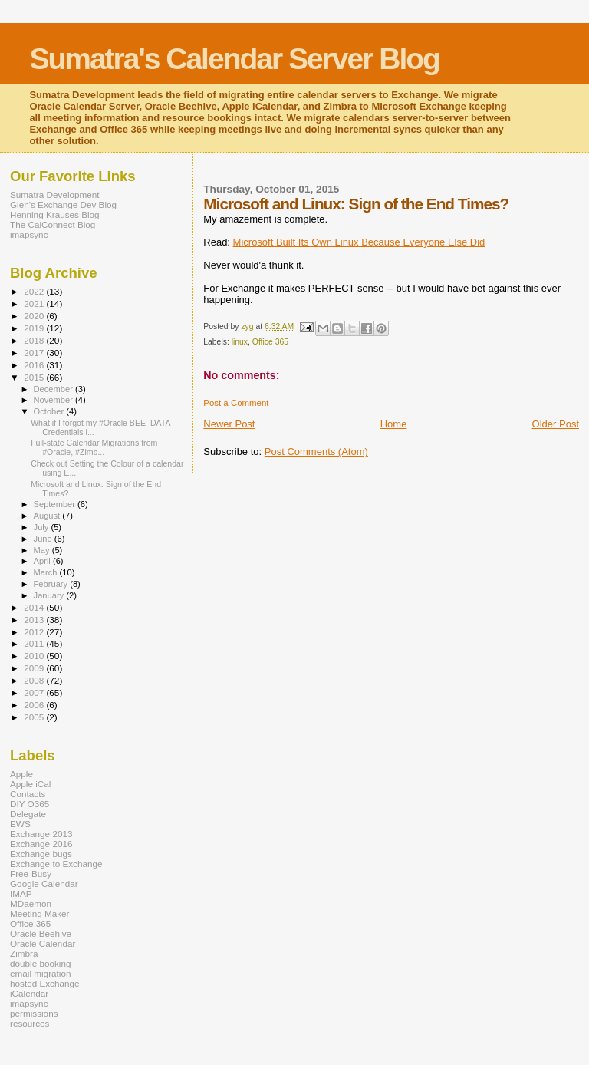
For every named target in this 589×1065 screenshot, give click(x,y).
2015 (35, 377)
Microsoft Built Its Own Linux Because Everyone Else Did (359, 242)
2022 (35, 291)
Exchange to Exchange (56, 864)
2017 (35, 353)
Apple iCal (30, 784)
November (54, 399)
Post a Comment (235, 402)
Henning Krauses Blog (55, 214)
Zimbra (24, 953)
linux (240, 342)
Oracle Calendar (42, 943)
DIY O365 (29, 804)
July (42, 527)
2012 (35, 632)
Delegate (28, 814)
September (56, 504)
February (52, 584)
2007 (35, 692)
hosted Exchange (45, 983)
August (48, 515)
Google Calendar (44, 884)
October (50, 411)
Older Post (555, 424)
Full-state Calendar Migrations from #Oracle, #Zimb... (94, 447)
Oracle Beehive (40, 933)
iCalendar (29, 993)
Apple (21, 774)
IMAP (21, 893)
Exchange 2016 (41, 844)
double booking (40, 963)
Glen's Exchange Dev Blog (63, 204)
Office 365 (270, 342)
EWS (20, 824)
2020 (35, 316)
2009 (35, 668)
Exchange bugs (41, 854)
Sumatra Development (55, 194)
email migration (40, 973)
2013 (35, 620)
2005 (35, 717)
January (50, 595)
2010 (35, 656)
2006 (35, 705)
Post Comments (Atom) (316, 451)
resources (29, 1023)
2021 (35, 303)
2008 (35, 680)
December (54, 389)
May (43, 550)
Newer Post (229, 424)
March (47, 572)
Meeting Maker (40, 913)
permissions (34, 1013)
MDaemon (30, 903)
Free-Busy (30, 874)
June (44, 538)
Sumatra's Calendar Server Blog (234, 58)
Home (393, 424)
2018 (35, 340)
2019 (35, 328)
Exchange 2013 (41, 834)
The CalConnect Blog (52, 224)
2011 (35, 643)
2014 (35, 607)
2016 (35, 365)
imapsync (29, 234)
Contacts (27, 794)
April (43, 560)
